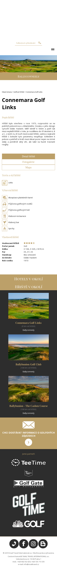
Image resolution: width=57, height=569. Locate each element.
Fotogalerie (28, 161)
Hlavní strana (7, 92)
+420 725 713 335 (38, 561)
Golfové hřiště (18, 92)
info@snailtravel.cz (31, 564)
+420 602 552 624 (24, 561)
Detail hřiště (28, 156)
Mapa (28, 167)
